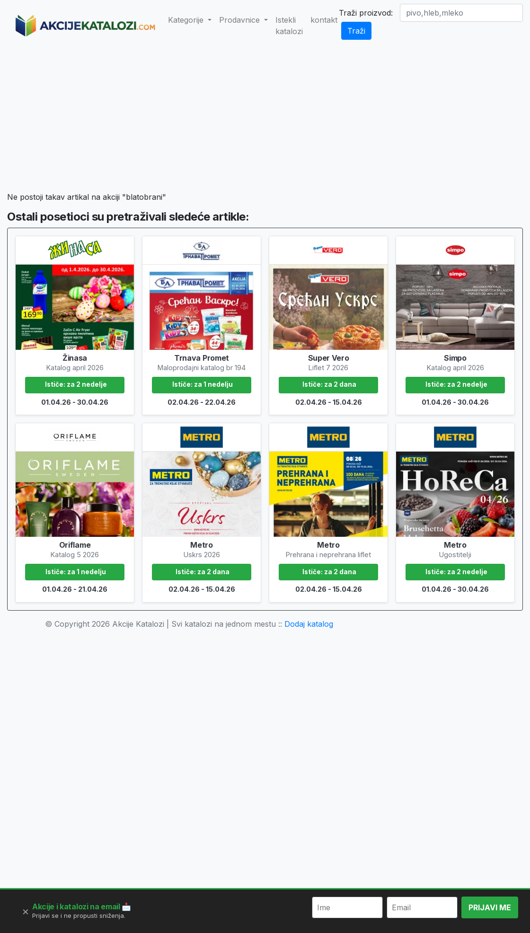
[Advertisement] (282, 121)
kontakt (323, 20)
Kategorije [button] (187, 20)
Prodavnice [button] (240, 20)
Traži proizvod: (366, 13)
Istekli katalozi (289, 25)
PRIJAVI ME (489, 907)
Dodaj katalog (308, 624)
